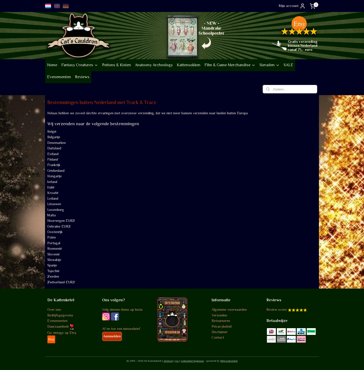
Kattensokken (188, 65)
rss (177, 360)
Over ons (54, 309)
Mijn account (292, 6)
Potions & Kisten (116, 65)
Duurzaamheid (60, 326)
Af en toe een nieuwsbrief (121, 329)
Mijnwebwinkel (229, 360)
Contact (218, 337)
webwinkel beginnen (192, 360)
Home (52, 65)
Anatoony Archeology (154, 65)
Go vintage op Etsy (61, 333)
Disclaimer (220, 332)
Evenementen (59, 77)
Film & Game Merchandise (229, 65)
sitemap (168, 360)
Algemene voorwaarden (229, 309)
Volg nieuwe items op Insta (122, 309)
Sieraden (269, 65)
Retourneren (221, 321)
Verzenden (219, 315)
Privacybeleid (222, 326)
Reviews (82, 77)
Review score (276, 309)
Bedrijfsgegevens (60, 315)
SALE (288, 65)
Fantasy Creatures (79, 65)
